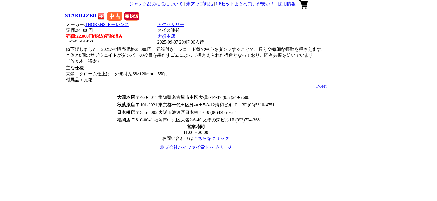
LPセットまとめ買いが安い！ (245, 3)
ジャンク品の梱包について (156, 3)
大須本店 (166, 36)
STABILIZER (81, 15)
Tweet (321, 86)
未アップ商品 (199, 3)
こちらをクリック (211, 138)
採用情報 (287, 3)
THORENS (107, 24)
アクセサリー (170, 24)
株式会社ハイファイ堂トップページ (196, 147)
